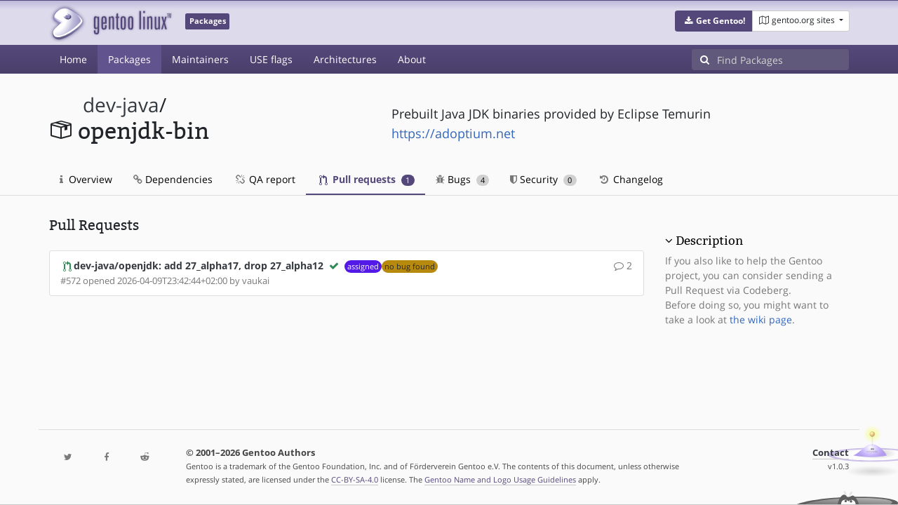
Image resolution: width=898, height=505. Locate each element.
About (412, 59)
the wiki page (761, 319)
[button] (714, 21)
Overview (86, 179)
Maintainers (200, 59)
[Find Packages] (783, 59)
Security (543, 179)
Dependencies (173, 179)
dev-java (121, 105)
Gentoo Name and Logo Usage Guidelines (500, 479)
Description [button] (709, 241)
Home (73, 59)
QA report (264, 179)
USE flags (271, 59)
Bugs (463, 179)
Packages (129, 59)
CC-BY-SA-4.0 (354, 479)
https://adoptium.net (453, 133)
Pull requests (367, 179)
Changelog (630, 179)
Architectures (345, 59)
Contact (830, 453)
